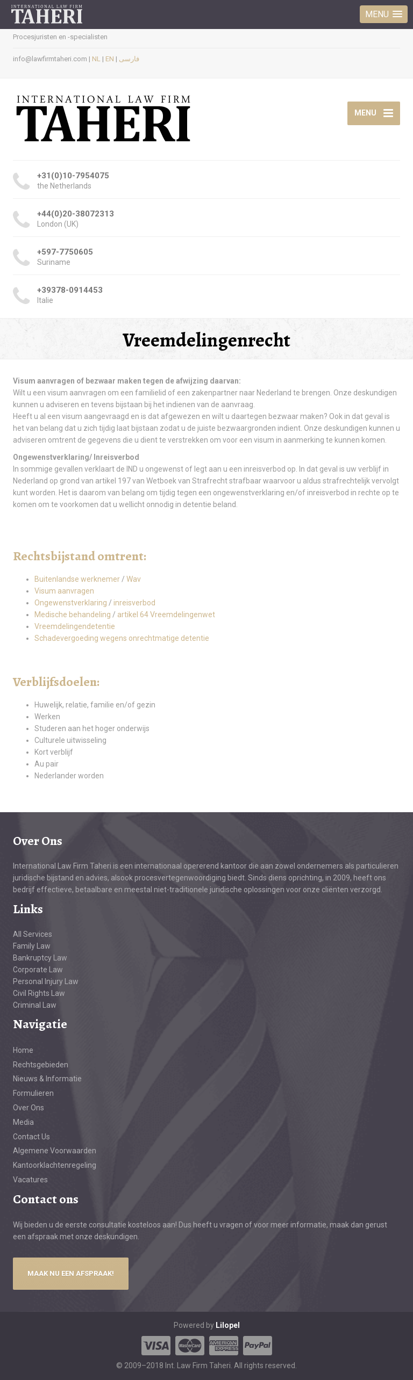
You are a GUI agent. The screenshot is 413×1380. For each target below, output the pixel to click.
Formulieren (33, 1093)
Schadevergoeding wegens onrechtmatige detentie (121, 638)
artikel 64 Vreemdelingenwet (166, 614)
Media (23, 1122)
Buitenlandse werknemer (77, 579)
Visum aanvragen (64, 591)
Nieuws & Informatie (47, 1078)
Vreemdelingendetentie (74, 626)
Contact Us (31, 1136)
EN (109, 59)
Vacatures (30, 1179)
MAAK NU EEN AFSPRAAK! (70, 1273)
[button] (384, 14)
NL (96, 59)
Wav (133, 579)
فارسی (129, 59)
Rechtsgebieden (40, 1064)
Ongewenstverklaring (71, 602)
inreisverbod (134, 602)
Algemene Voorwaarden (54, 1150)
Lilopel (228, 1325)
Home (23, 1050)
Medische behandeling (73, 614)
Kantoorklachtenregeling (54, 1165)
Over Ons (28, 1107)
